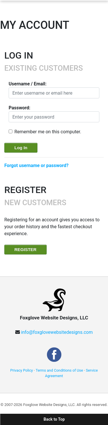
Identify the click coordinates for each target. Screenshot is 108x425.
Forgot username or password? (36, 165)
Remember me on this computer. (47, 131)
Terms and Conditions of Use (59, 370)
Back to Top (54, 419)
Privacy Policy (21, 370)
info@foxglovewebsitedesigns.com (57, 332)
